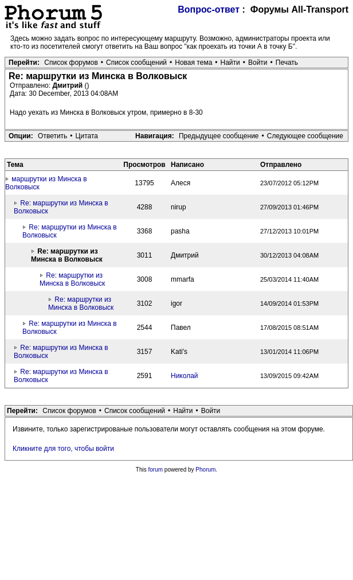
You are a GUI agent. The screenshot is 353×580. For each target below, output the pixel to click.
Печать (287, 63)
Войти (258, 63)
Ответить (52, 136)
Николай (184, 376)
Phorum (205, 469)
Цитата (87, 136)
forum (155, 469)
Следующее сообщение (305, 136)
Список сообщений (136, 63)
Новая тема (193, 63)
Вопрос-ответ (209, 9)
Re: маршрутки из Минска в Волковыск (72, 279)
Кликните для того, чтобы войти (63, 449)
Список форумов (71, 63)
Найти (230, 63)
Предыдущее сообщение (219, 136)
